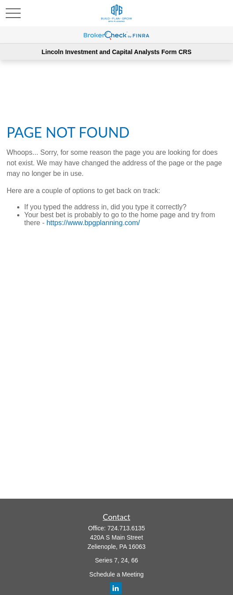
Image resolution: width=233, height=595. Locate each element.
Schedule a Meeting (116, 574)
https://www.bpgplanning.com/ (93, 222)
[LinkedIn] (116, 588)
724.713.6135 (126, 528)
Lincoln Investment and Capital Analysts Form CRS (117, 51)
